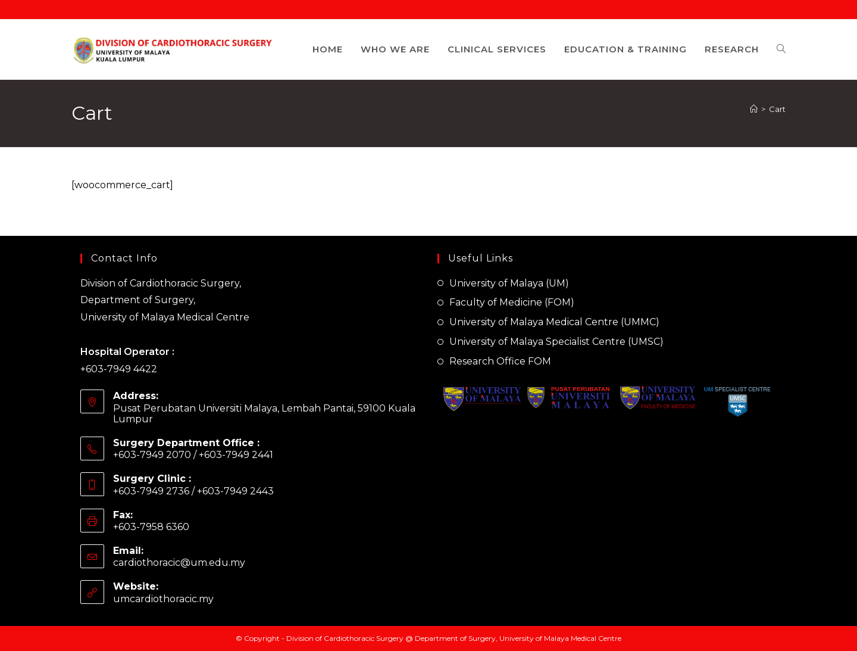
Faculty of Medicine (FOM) (511, 302)
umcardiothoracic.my (163, 599)
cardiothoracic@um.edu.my (179, 562)
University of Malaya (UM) (509, 283)
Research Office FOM (500, 361)
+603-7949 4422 (118, 369)
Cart (777, 109)
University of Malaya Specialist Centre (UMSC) (556, 341)
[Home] (754, 109)
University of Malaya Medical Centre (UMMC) (554, 322)
